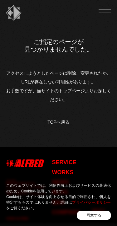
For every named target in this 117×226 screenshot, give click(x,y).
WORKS (62, 172)
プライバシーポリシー (91, 202)
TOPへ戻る (58, 122)
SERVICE (64, 162)
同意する (93, 215)
